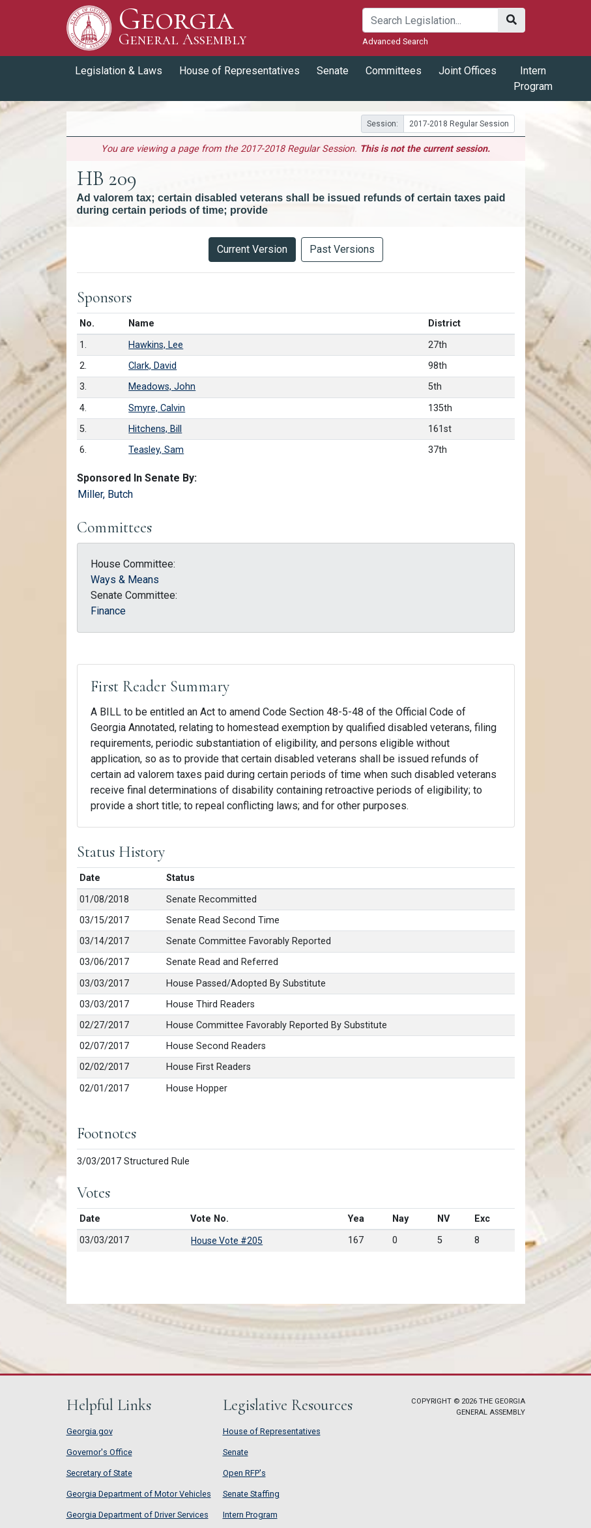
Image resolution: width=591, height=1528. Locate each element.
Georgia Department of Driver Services (137, 1515)
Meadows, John (161, 386)
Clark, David (152, 365)
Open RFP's (244, 1473)
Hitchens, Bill (155, 429)
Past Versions (342, 249)
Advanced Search (395, 41)
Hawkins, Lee (155, 345)
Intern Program (533, 79)
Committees (394, 71)
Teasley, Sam (156, 449)
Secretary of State (99, 1473)
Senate (333, 71)
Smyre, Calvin (156, 408)
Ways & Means (125, 579)
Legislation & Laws (118, 71)
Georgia (183, 27)
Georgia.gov (89, 1431)
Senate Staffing (251, 1494)
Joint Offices (468, 71)
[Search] (430, 20)
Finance (108, 611)
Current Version (252, 249)
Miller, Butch (105, 494)
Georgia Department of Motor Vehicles (138, 1494)
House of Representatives (239, 71)
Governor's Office (99, 1452)
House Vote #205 (227, 1240)
